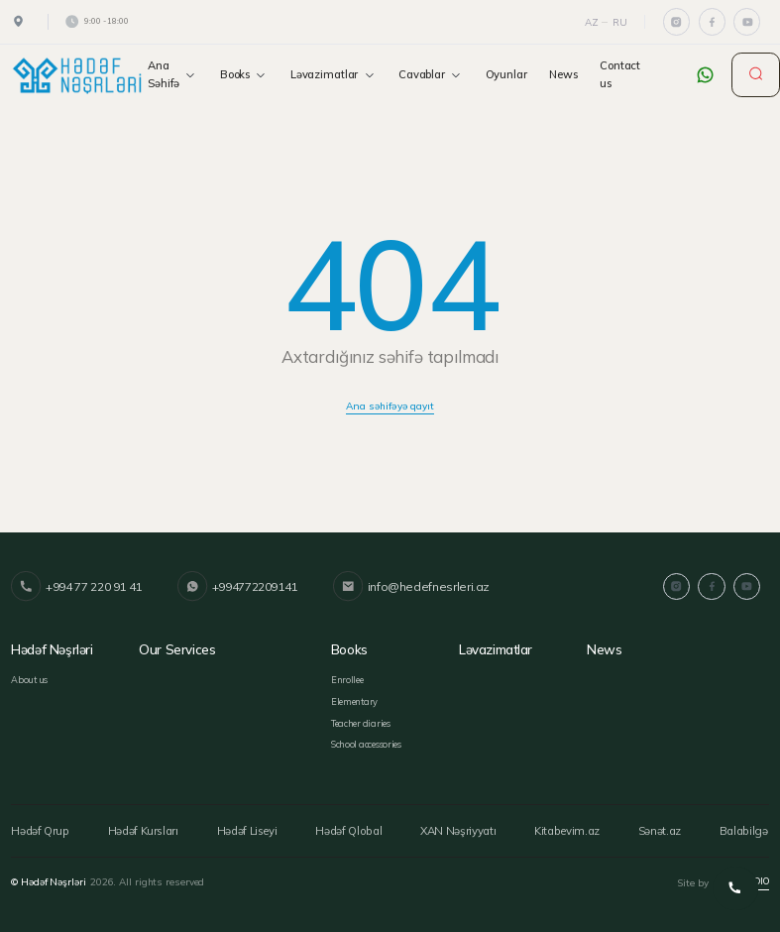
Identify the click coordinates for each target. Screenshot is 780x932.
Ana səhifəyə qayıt (390, 405)
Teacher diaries (360, 721)
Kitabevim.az (569, 828)
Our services (176, 648)
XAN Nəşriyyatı (459, 828)
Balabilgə (747, 828)
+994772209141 (236, 586)
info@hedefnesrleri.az (408, 586)
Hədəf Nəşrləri (51, 648)
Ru (620, 22)
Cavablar (430, 74)
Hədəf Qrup (39, 828)
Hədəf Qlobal (350, 828)
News (563, 74)
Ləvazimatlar (333, 74)
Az (592, 22)
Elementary (354, 699)
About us (29, 678)
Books (244, 74)
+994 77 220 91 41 (76, 586)
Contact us (620, 74)
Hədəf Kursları (143, 828)
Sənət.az (662, 828)
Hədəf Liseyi (248, 828)
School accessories (366, 743)
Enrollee (347, 678)
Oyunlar (506, 74)
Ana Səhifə (172, 74)
